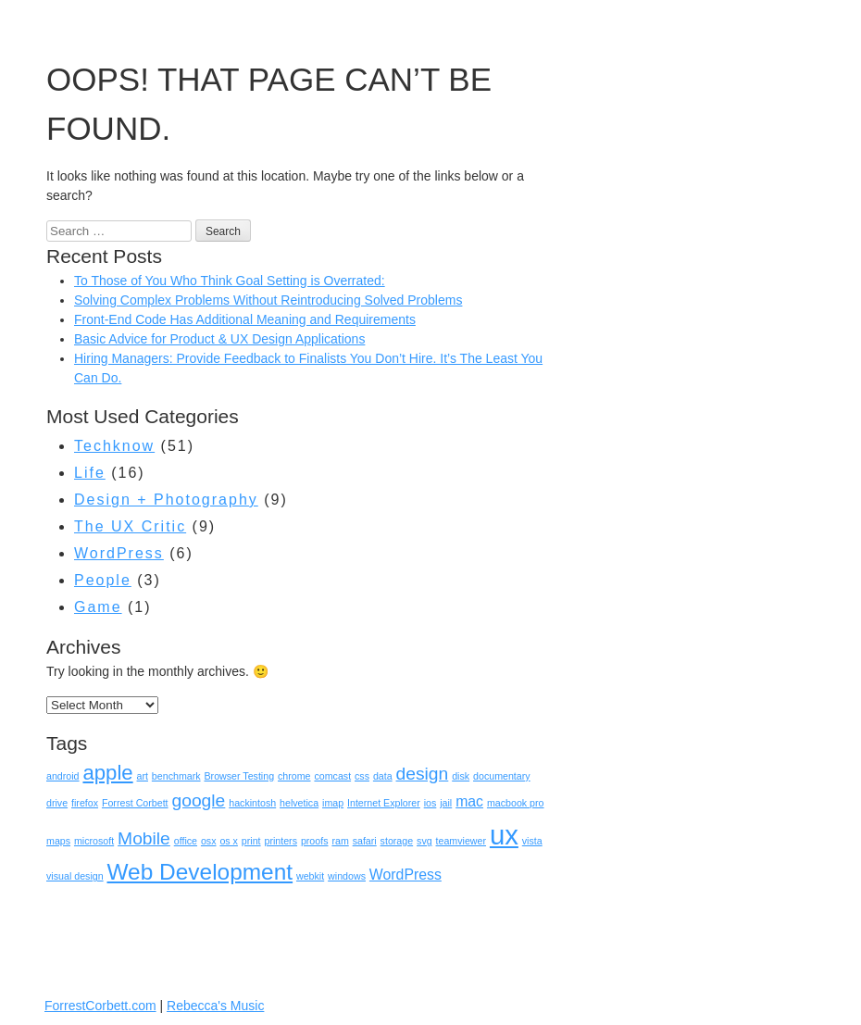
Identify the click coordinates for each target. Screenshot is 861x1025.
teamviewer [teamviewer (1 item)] (461, 840)
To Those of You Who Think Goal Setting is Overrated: (229, 280)
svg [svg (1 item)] (424, 840)
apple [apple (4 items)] (107, 772)
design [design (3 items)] (422, 773)
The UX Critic (130, 526)
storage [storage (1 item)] (397, 840)
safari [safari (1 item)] (365, 840)
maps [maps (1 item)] (58, 840)
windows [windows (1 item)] (347, 875)
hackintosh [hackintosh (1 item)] (252, 802)
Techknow (114, 446)
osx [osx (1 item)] (209, 840)
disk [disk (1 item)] (460, 775)
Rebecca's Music (215, 1005)
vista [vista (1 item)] (532, 840)
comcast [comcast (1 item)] (332, 775)
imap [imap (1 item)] (332, 802)
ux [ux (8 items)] (504, 834)
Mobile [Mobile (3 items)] (144, 838)
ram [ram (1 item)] (339, 840)
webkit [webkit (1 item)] (310, 875)
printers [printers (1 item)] (280, 840)
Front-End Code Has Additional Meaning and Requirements (245, 319)
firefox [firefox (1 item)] (84, 802)
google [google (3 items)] (198, 800)
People (102, 580)
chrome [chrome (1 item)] (294, 775)
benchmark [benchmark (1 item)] (176, 775)
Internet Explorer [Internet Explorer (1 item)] (383, 802)
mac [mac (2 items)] (469, 801)
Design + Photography (166, 499)
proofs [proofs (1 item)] (315, 840)
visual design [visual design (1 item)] (75, 875)
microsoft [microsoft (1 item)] (94, 840)
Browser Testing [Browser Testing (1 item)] (239, 775)
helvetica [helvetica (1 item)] (299, 802)
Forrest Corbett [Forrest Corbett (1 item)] (135, 802)
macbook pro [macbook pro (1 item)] (515, 802)
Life (90, 473)
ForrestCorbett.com (100, 1005)
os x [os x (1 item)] (228, 840)
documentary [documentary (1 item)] (501, 775)
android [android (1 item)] (63, 775)
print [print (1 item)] (251, 840)
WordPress (119, 553)
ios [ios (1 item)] (430, 802)
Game (98, 607)
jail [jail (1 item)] (446, 802)
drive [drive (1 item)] (57, 802)
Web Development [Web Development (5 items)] (200, 871)
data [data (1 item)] (383, 775)
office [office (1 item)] (185, 840)
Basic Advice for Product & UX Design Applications (219, 338)
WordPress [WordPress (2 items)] (405, 874)
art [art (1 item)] (142, 775)
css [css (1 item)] (362, 775)
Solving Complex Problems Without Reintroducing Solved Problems (268, 300)
